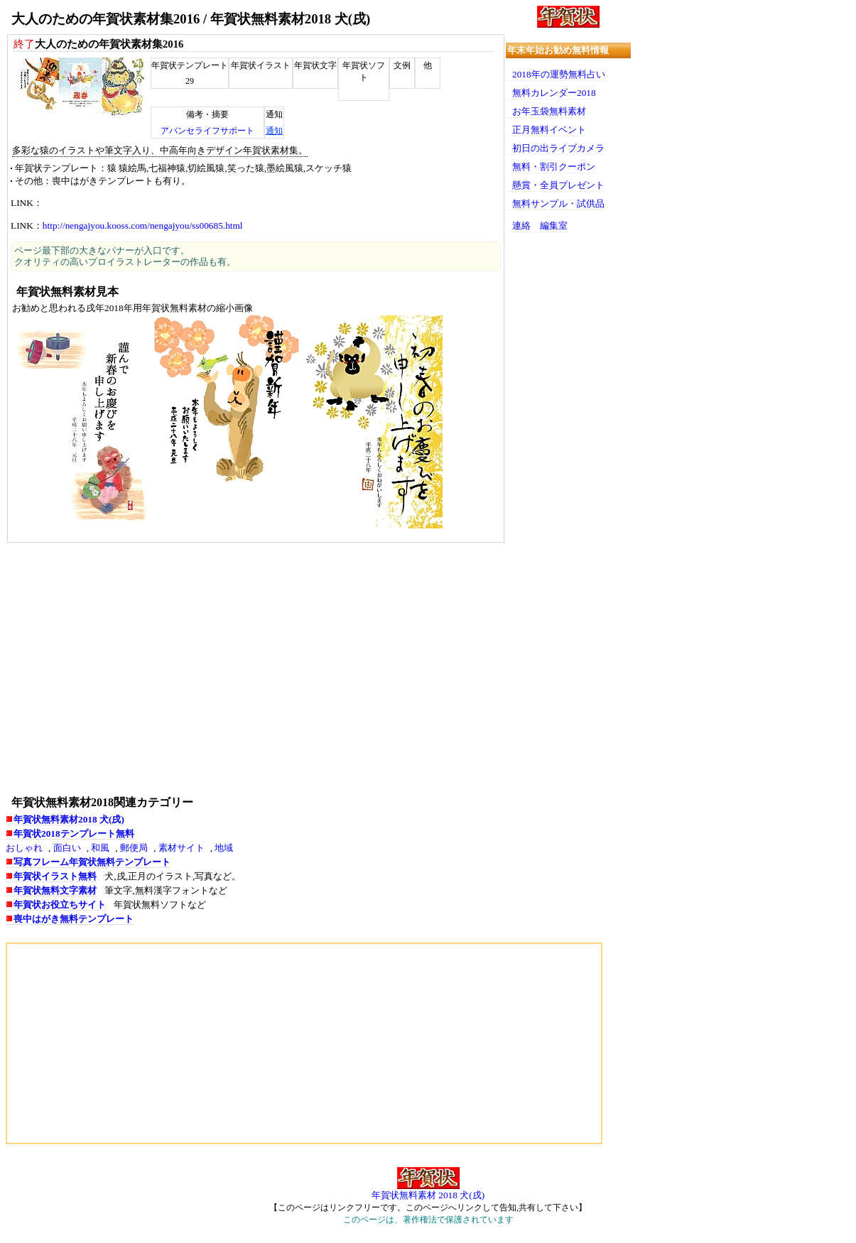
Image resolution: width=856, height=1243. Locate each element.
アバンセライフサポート (207, 131)
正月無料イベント (549, 129)
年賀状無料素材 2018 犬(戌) (428, 1195)
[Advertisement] (256, 667)
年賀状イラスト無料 (55, 876)
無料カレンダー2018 (554, 92)
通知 (274, 131)
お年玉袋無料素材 (549, 111)
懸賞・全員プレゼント (558, 185)
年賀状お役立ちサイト (59, 904)
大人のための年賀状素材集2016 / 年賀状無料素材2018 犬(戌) (190, 18)
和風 (100, 847)
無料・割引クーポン (553, 166)
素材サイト (181, 847)
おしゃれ (24, 847)
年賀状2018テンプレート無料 (73, 833)
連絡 (521, 225)
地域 (224, 847)
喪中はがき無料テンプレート (73, 918)
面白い (67, 847)
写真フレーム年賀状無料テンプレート (91, 862)
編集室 (554, 225)
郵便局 (134, 847)
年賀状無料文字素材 (55, 890)
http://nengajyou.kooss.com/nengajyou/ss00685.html (143, 225)
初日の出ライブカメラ (558, 148)
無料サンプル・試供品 (558, 203)
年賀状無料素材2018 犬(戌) (68, 819)
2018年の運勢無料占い (558, 74)
